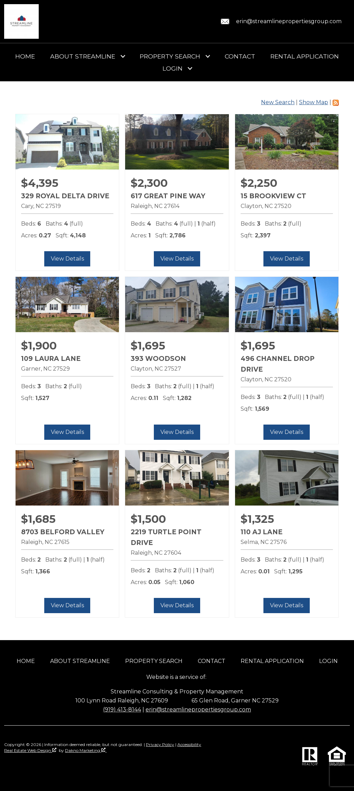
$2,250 (259, 183)
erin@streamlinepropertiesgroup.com (198, 709)
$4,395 (39, 183)
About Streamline (80, 661)
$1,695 (148, 345)
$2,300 (149, 183)
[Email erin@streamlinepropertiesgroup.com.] (280, 21)
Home (25, 56)
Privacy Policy (160, 744)
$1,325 (257, 519)
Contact (240, 56)
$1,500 (148, 519)
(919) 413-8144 (122, 709)
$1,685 (38, 519)
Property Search (154, 661)
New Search (278, 102)
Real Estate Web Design (30, 750)
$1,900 (39, 345)
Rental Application (304, 56)
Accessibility (189, 744)
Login (328, 661)
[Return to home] (21, 21)
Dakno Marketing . (85, 750)
